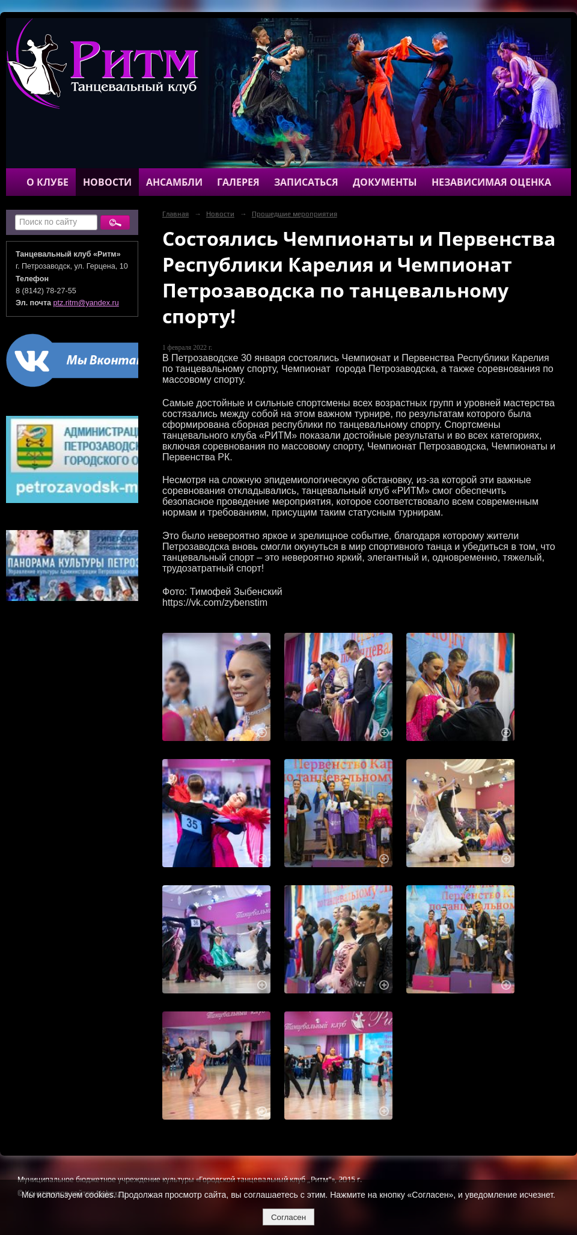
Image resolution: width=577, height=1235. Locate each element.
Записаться (306, 182)
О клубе (47, 182)
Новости (107, 182)
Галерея (238, 182)
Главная (175, 214)
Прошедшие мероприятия (294, 214)
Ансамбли (174, 182)
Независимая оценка (491, 182)
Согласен (288, 1217)
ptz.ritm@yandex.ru (86, 303)
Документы (385, 182)
